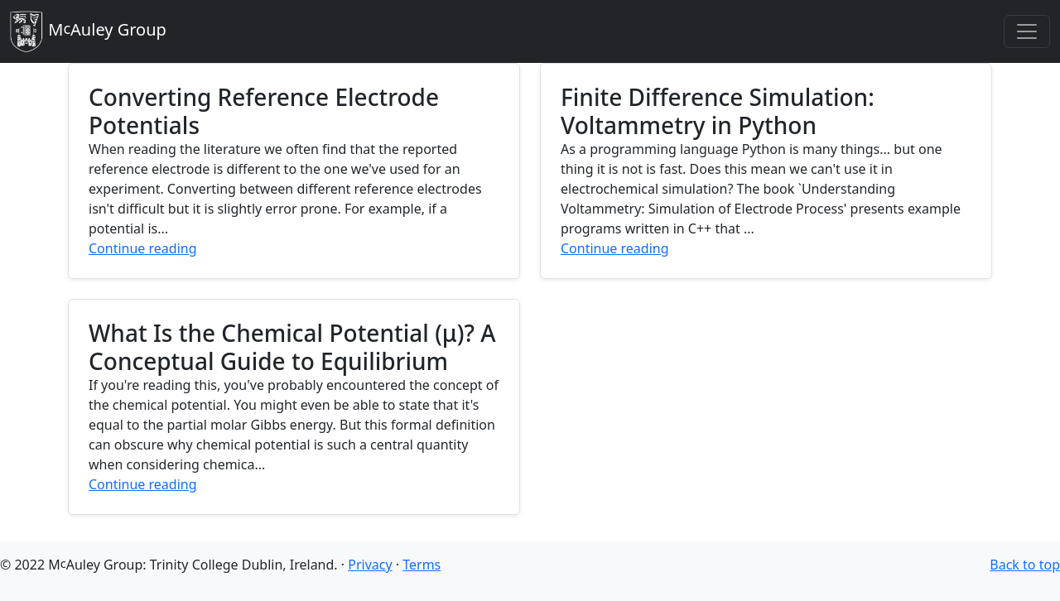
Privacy (370, 564)
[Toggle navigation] (1027, 31)
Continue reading (143, 248)
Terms (421, 564)
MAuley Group (88, 31)
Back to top (1025, 564)
